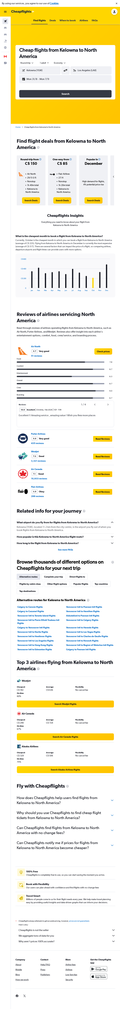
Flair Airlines (37, 487)
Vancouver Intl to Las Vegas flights (83, 632)
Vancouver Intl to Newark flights (82, 640)
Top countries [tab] (101, 584)
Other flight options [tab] (57, 584)
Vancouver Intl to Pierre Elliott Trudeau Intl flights (38, 621)
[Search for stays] (5, 28)
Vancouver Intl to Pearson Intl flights (84, 607)
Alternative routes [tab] (28, 576)
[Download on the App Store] (98, 976)
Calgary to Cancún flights (30, 607)
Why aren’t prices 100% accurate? (67, 941)
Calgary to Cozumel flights (30, 611)
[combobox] (27, 62)
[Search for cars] (5, 34)
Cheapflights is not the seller (67, 930)
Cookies (54, 3)
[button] (116, 3)
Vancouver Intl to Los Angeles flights (35, 640)
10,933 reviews (39, 478)
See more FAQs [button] (65, 549)
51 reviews (36, 356)
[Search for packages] (5, 41)
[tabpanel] (65, 269)
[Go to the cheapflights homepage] (22, 11)
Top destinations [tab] (27, 591)
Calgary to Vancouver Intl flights (33, 627)
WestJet (35, 451)
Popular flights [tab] (80, 584)
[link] (31, 200)
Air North (35, 346)
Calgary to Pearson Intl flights (81, 649)
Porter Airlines (38, 434)
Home (17, 127)
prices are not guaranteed (79, 921)
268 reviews (37, 496)
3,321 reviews (38, 461)
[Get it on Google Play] (98, 969)
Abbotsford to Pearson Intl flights (82, 615)
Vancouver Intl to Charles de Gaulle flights (87, 636)
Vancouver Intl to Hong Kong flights (35, 645)
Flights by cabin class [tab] (30, 584)
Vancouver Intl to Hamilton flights (83, 611)
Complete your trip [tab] (53, 576)
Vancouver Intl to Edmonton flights (34, 649)
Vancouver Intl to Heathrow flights (34, 636)
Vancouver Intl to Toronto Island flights (36, 615)
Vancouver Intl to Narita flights (32, 632)
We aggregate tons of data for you (67, 936)
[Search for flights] (5, 21)
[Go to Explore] (5, 47)
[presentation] (38, 147)
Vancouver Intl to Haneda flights (82, 627)
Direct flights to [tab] (77, 576)
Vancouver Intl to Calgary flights (82, 620)
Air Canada (36, 469)
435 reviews (37, 443)
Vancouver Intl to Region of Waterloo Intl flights (89, 645)
